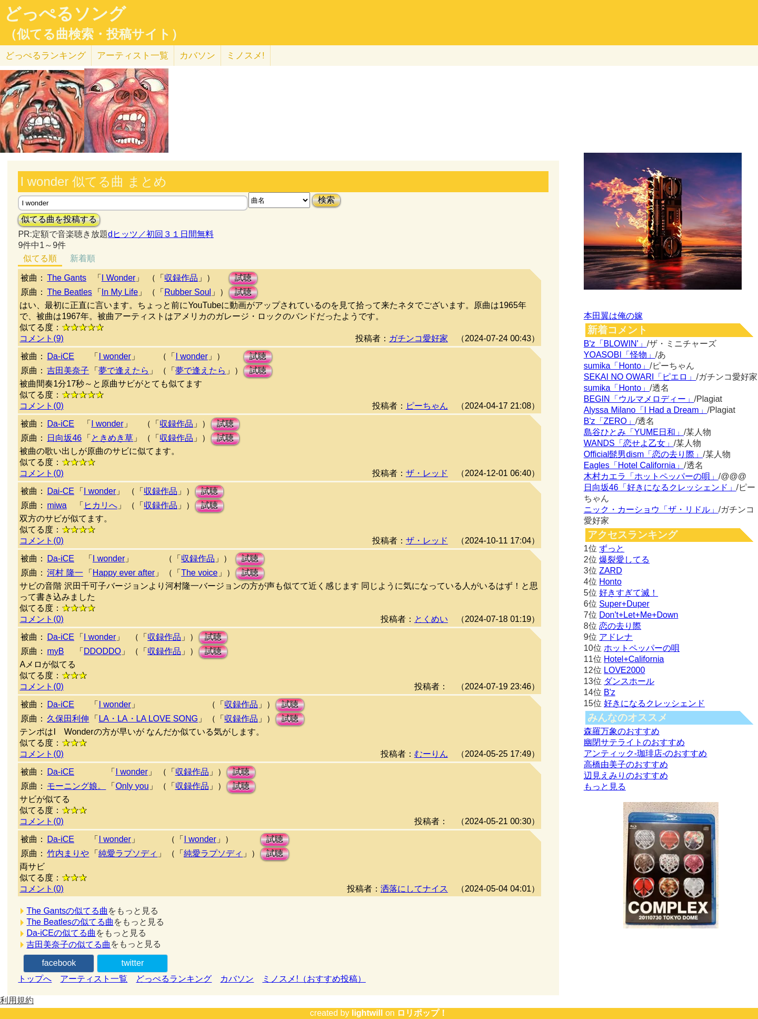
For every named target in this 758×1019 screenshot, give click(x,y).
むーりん (431, 753)
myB (55, 651)
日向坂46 (64, 437)
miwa (56, 505)
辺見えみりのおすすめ (626, 775)
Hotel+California (634, 659)
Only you (131, 785)
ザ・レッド (427, 473)
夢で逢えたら (123, 370)
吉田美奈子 (68, 370)
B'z (609, 692)
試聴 (243, 277)
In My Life (120, 292)
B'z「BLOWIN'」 (615, 343)
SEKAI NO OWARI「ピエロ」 (640, 376)
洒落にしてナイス (414, 888)
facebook (59, 962)
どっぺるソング (65, 13)
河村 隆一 (65, 572)
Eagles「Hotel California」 (634, 465)
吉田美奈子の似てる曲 (68, 944)
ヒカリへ (100, 505)
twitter (133, 962)
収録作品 (181, 277)
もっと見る (605, 786)
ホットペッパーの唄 (642, 648)
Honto (610, 581)
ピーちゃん (427, 405)
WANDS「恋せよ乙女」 (629, 443)
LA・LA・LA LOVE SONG (148, 718)
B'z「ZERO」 (609, 421)
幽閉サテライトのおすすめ (634, 742)
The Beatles (69, 292)
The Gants (66, 277)
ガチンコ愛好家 (418, 338)
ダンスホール (629, 681)
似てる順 (40, 258)
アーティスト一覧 (93, 978)
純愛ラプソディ (127, 853)
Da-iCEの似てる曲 (61, 932)
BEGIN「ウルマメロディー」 (639, 398)
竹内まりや (68, 853)
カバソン (197, 56)
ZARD (610, 570)
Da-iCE (60, 356)
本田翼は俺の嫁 (613, 315)
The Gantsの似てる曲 (67, 910)
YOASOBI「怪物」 (619, 354)
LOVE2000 (624, 670)
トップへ (35, 978)
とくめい (431, 619)
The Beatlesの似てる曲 (69, 921)
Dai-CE (60, 491)
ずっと (611, 548)
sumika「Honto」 (617, 365)
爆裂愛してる (624, 559)
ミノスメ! (245, 56)
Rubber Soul (187, 292)
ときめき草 (112, 437)
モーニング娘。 (76, 785)
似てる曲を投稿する (59, 219)
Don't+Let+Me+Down (638, 614)
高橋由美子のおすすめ (626, 764)
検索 (326, 199)
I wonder (114, 356)
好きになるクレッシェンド (654, 703)
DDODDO (102, 651)
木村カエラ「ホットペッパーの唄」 (651, 476)
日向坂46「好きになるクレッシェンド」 (660, 487)
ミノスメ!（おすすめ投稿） (313, 978)
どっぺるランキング (174, 978)
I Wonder (119, 277)
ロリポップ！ (422, 1012)
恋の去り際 (620, 625)
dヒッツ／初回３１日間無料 (161, 234)
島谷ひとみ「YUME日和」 (634, 432)
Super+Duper (624, 603)
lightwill (367, 1012)
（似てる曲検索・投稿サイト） (94, 34)
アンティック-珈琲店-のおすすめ (645, 753)
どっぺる (45, 56)
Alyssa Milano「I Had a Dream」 (645, 409)
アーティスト (132, 56)
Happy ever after (124, 572)
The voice (199, 572)
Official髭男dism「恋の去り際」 (643, 454)
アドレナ (616, 636)
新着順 (82, 258)
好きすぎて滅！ (628, 592)
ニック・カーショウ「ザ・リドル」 (651, 509)
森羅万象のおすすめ (622, 731)
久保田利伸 (68, 718)
